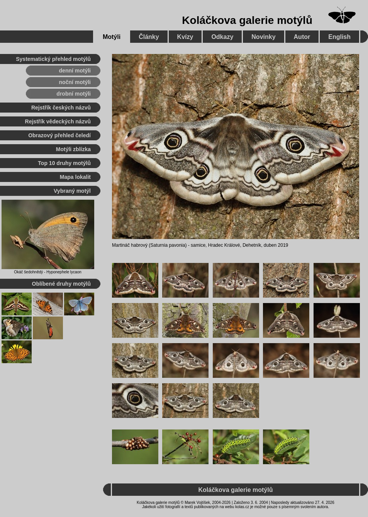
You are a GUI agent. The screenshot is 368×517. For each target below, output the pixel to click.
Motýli (111, 37)
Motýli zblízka (73, 149)
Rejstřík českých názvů (61, 107)
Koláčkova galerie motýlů (247, 20)
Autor (302, 37)
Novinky (263, 37)
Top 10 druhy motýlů (64, 163)
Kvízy (185, 37)
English (339, 37)
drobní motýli (73, 94)
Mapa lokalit (75, 177)
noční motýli (75, 82)
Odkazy (222, 37)
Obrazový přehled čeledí (59, 135)
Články (149, 37)
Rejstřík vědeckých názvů (58, 121)
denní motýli (75, 70)
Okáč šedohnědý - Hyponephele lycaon (47, 272)
